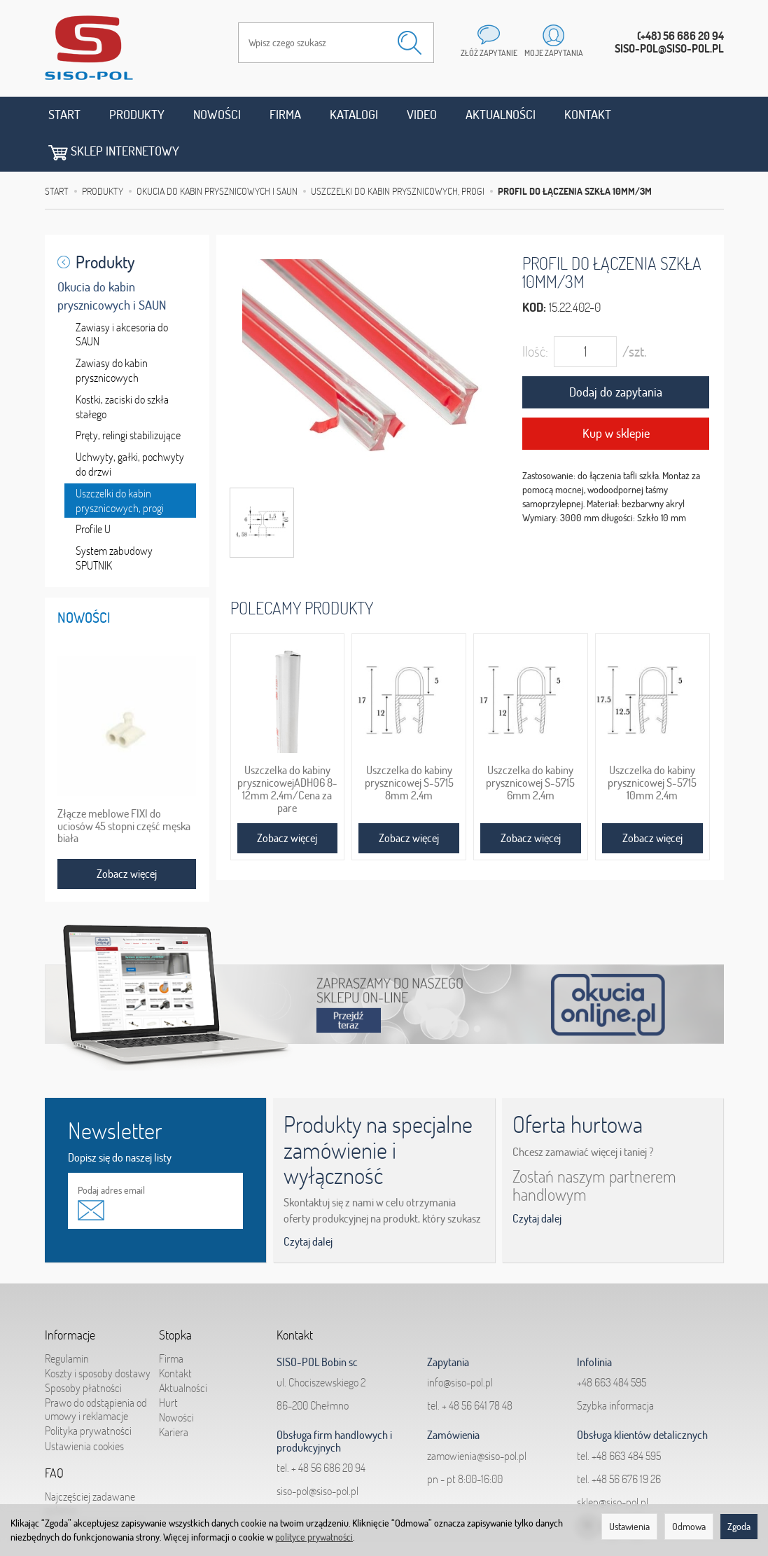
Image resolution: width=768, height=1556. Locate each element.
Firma (285, 114)
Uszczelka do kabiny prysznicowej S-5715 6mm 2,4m (530, 744)
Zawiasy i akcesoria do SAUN (122, 296)
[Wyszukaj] (409, 43)
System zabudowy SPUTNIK (114, 519)
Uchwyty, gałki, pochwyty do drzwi (130, 425)
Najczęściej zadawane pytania (90, 1464)
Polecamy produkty (301, 569)
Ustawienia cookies (84, 1407)
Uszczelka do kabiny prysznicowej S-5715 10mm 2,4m (652, 744)
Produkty (137, 114)
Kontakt (587, 114)
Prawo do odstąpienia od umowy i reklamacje (96, 1370)
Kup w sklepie (616, 395)
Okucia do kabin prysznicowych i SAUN (111, 257)
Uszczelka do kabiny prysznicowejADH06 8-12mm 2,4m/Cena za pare (287, 750)
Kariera (173, 1394)
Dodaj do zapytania (615, 354)
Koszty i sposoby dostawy (98, 1335)
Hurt (168, 1364)
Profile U (93, 491)
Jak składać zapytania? (93, 1486)
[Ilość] (585, 313)
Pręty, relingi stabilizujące (128, 397)
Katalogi (354, 114)
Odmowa (689, 1526)
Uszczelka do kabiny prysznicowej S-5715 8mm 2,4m (409, 744)
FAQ (54, 1435)
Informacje (70, 1297)
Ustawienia (629, 1526)
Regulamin (67, 1320)
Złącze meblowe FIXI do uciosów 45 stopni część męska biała (123, 787)
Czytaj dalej (308, 1203)
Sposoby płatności (83, 1349)
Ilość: (535, 313)
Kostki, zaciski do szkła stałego (122, 368)
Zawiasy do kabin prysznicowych (112, 331)
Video (422, 114)
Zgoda (738, 1526)
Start (64, 114)
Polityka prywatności (88, 1393)
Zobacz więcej (287, 799)
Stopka (175, 1297)
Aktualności (501, 114)
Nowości (217, 114)
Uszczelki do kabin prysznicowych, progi (120, 462)
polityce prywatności (314, 1537)
